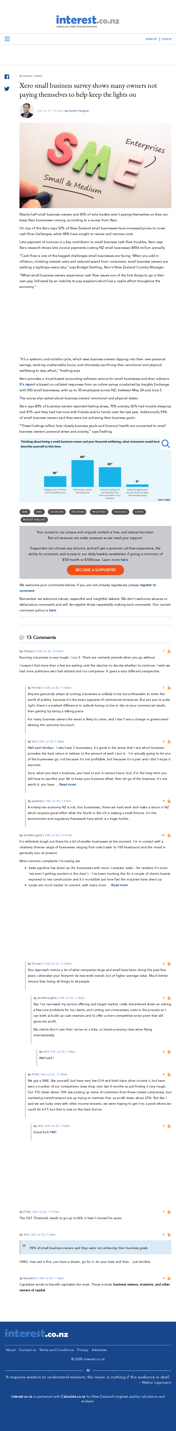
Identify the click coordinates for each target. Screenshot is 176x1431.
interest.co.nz (21, 1396)
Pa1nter (37, 688)
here (124, 559)
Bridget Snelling (34, 519)
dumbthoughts (32, 835)
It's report (27, 384)
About (11, 1350)
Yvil (34, 741)
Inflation (78, 512)
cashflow (56, 512)
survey (139, 512)
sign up (151, 39)
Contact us (27, 1350)
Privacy (82, 1350)
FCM (35, 1074)
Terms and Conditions (56, 1350)
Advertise (99, 1350)
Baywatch (29, 1278)
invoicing (120, 512)
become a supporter (95, 570)
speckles (37, 801)
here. (53, 610)
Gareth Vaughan (79, 111)
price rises (99, 512)
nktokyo (28, 651)
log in (166, 39)
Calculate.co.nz (73, 1396)
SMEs (39, 512)
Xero (25, 512)
